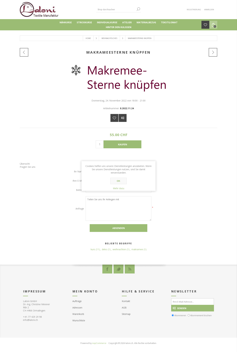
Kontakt (126, 301)
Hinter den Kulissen (118, 27)
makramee (137, 249)
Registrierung (194, 9)
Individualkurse (107, 22)
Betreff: (80, 190)
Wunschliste (78, 320)
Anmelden (209, 9)
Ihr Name (79, 171)
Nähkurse (66, 22)
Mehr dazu (118, 188)
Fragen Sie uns (27, 166)
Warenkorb (78, 314)
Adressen (77, 307)
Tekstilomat (169, 22)
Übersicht (25, 163)
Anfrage (80, 208)
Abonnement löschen (201, 315)
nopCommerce (99, 343)
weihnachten (119, 249)
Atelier (127, 22)
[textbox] (116, 9)
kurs (93, 249)
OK (118, 181)
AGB (124, 307)
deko (104, 249)
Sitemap (126, 314)
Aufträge (77, 301)
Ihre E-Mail (78, 180)
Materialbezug (146, 22)
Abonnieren (180, 315)
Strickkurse (84, 22)
